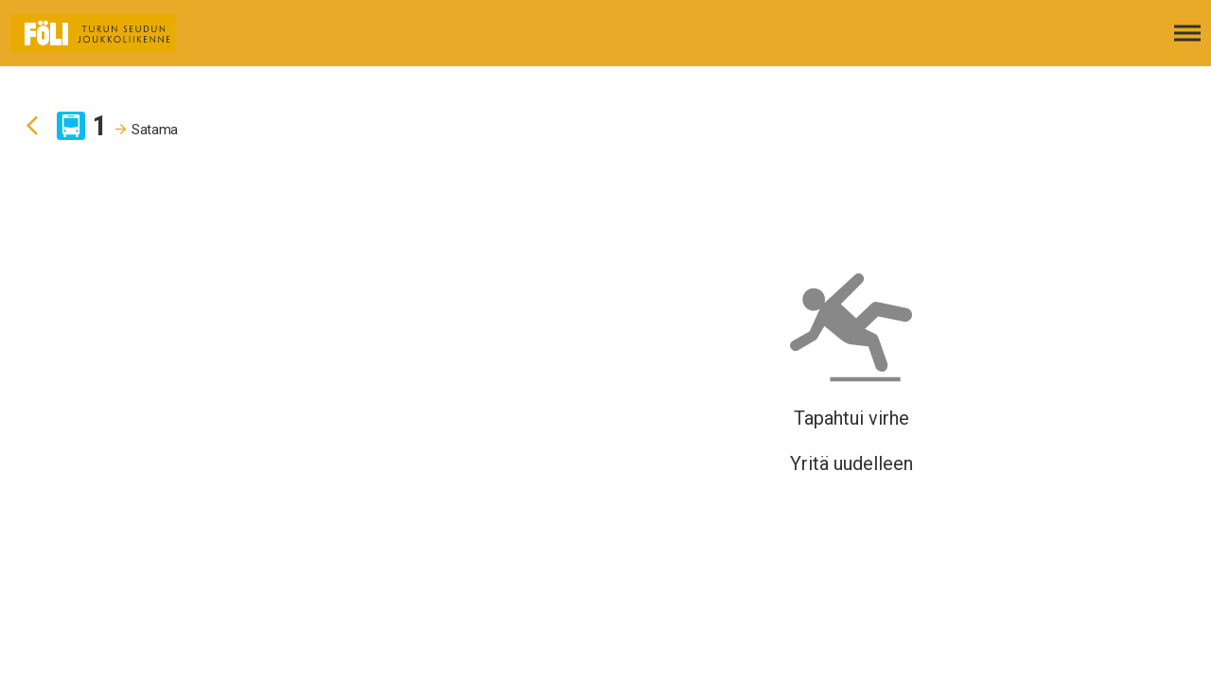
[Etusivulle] (108, 33)
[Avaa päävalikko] (1187, 33)
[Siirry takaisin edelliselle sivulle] (32, 125)
